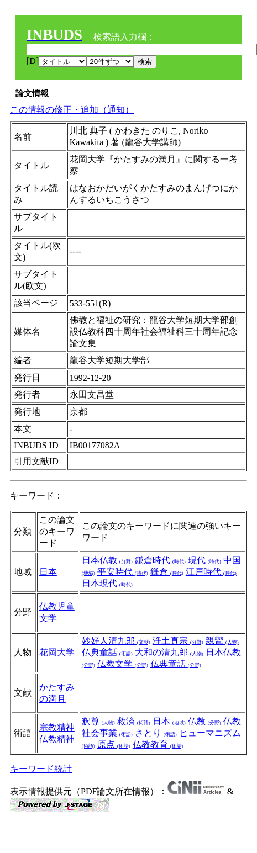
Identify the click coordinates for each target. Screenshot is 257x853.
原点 (113, 744)
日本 (48, 571)
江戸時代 (211, 571)
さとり (156, 733)
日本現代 (107, 583)
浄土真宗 (178, 640)
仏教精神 (57, 739)
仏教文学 (122, 664)
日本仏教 (107, 560)
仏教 (204, 721)
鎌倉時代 (160, 560)
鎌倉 (166, 571)
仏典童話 (107, 652)
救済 (133, 721)
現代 (204, 560)
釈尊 (98, 721)
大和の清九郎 (169, 652)
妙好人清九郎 (116, 640)
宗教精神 (57, 727)
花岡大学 (57, 652)
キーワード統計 (41, 768)
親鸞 (222, 640)
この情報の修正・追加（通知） (72, 109)
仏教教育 (158, 744)
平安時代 (122, 571)
